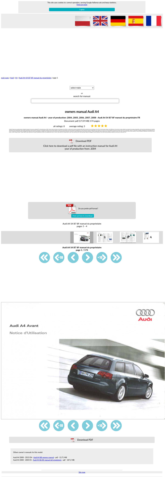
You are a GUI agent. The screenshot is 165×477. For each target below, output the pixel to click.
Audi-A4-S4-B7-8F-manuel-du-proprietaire (35, 78)
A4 (16, 78)
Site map (82, 472)
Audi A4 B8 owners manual (43, 457)
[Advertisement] (82, 48)
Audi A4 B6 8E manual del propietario (47, 460)
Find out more (82, 5)
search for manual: (82, 96)
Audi (12, 78)
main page (5, 78)
